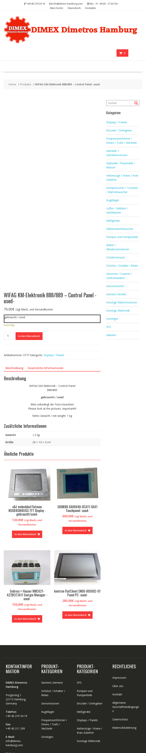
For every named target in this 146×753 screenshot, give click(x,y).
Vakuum (111, 335)
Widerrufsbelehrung (124, 677)
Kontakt (117, 643)
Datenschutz (120, 669)
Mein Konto (56, 8)
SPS (108, 327)
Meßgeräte (113, 220)
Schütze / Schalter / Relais (122, 265)
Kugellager (112, 200)
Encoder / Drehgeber (119, 130)
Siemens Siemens (52, 632)
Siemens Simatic (116, 294)
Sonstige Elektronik (118, 310)
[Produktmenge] (9, 285)
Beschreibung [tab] (14, 317)
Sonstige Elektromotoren (121, 302)
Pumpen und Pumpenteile (122, 237)
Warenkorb (74, 8)
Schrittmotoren (115, 257)
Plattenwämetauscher (119, 229)
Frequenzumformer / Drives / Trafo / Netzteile (54, 674)
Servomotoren (115, 286)
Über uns (117, 635)
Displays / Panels (53, 304)
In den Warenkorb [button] (25, 483)
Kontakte (90, 8)
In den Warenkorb (29, 285)
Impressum (119, 627)
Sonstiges (112, 318)
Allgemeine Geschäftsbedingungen (125, 656)
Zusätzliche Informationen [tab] (45, 317)
